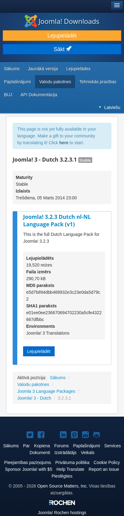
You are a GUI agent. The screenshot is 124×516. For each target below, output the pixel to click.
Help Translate (70, 469)
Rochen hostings (62, 512)
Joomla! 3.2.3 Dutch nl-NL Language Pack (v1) (57, 220)
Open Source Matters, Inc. (62, 485)
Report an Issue (104, 469)
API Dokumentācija (38, 94)
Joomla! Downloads (62, 21)
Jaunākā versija (43, 68)
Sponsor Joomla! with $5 (28, 469)
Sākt (62, 49)
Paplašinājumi (17, 81)
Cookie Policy (107, 462)
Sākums (12, 68)
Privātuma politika (72, 462)
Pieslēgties (62, 476)
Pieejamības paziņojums (27, 462)
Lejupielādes (78, 68)
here (63, 142)
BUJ (8, 94)
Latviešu (109, 107)
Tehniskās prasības (97, 81)
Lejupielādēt (62, 36)
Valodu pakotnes (55, 81)
